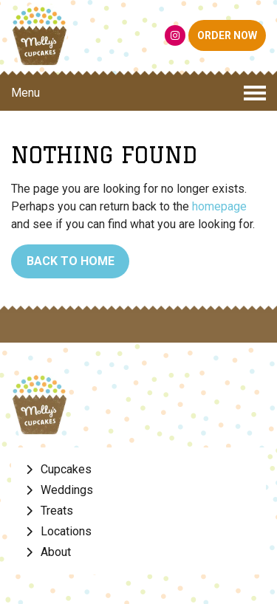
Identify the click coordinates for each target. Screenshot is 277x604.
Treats (57, 511)
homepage (219, 206)
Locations (66, 531)
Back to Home (70, 261)
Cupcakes (66, 469)
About (56, 552)
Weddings (67, 490)
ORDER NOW (227, 35)
